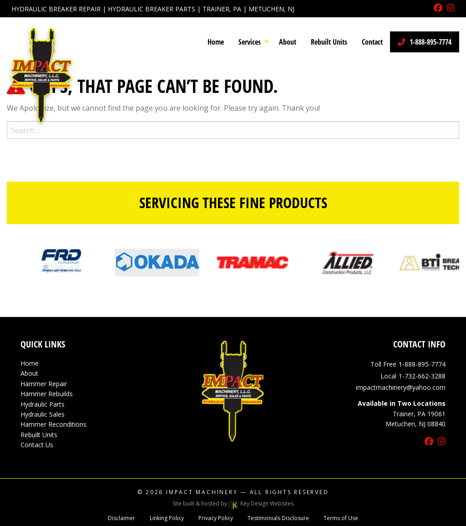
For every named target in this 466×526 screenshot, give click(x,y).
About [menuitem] (287, 42)
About (29, 373)
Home (29, 363)
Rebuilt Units (38, 434)
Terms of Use (341, 518)
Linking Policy (167, 518)
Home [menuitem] (216, 42)
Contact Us (36, 444)
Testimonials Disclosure (278, 518)
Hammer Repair (43, 383)
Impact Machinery (202, 492)
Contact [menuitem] (372, 42)
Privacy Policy (215, 518)
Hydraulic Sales (42, 414)
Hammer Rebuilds (46, 393)
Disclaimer (121, 518)
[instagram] (451, 8)
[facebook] (438, 8)
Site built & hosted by (233, 503)
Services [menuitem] (249, 42)
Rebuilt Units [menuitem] (329, 42)
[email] (401, 387)
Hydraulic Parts (42, 404)
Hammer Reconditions (53, 424)
